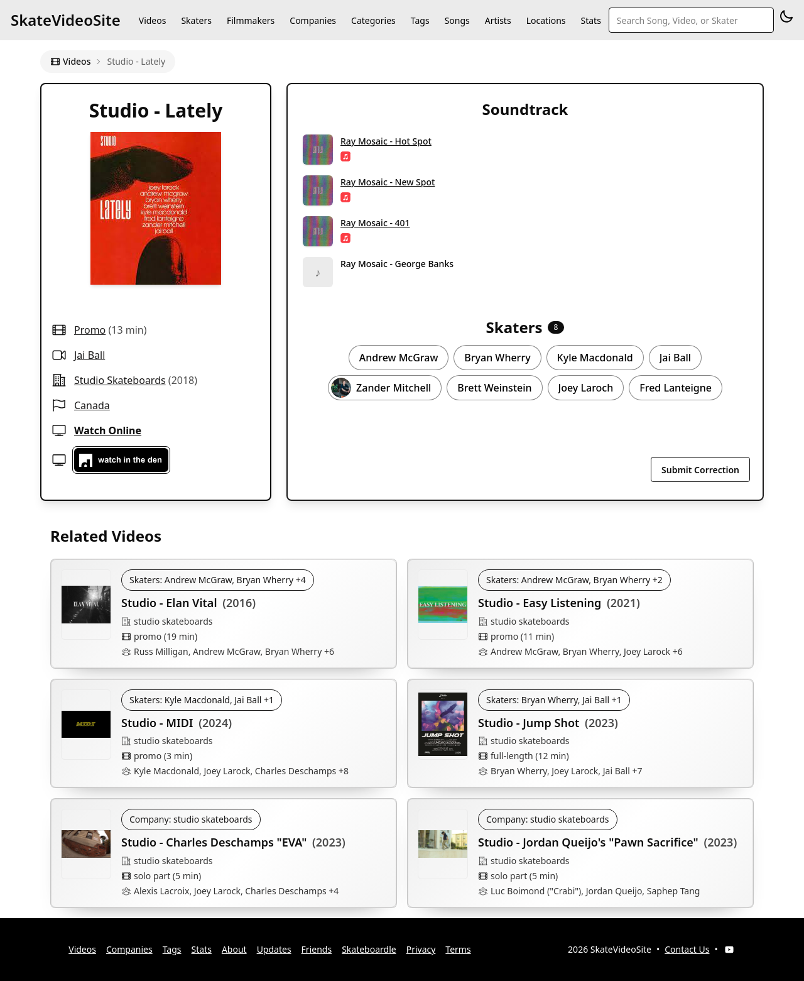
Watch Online (107, 430)
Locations (546, 20)
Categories (373, 20)
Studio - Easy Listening (539, 602)
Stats (591, 20)
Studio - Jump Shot (528, 722)
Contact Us (687, 949)
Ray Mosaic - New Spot (387, 182)
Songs (457, 20)
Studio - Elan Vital (169, 602)
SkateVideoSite (66, 19)
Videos (152, 20)
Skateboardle (369, 949)
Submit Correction (700, 470)
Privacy (421, 949)
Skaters (196, 20)
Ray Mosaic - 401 (375, 223)
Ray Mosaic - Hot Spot (386, 141)
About (234, 949)
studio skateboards (120, 380)
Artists (498, 20)
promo (90, 330)
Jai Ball (89, 355)
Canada (92, 405)
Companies (313, 20)
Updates (274, 949)
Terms (457, 949)
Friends (317, 949)
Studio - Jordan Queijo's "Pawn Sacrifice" (588, 842)
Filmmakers (250, 20)
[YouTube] (729, 949)
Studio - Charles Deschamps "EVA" (214, 842)
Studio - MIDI (157, 722)
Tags (420, 20)
